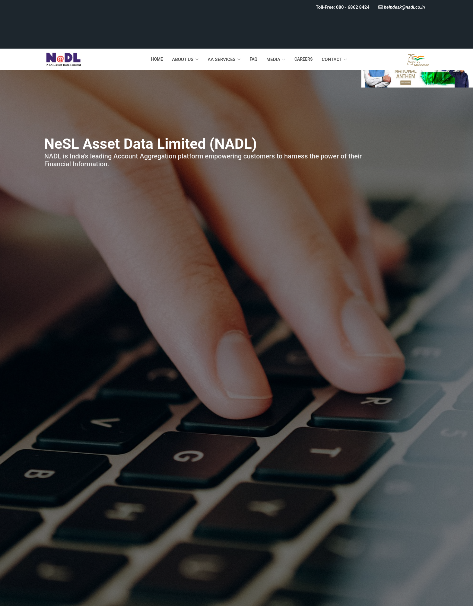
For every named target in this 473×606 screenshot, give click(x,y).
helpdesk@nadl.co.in (404, 7)
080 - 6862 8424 (352, 7)
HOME (157, 59)
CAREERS (303, 59)
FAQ (253, 59)
